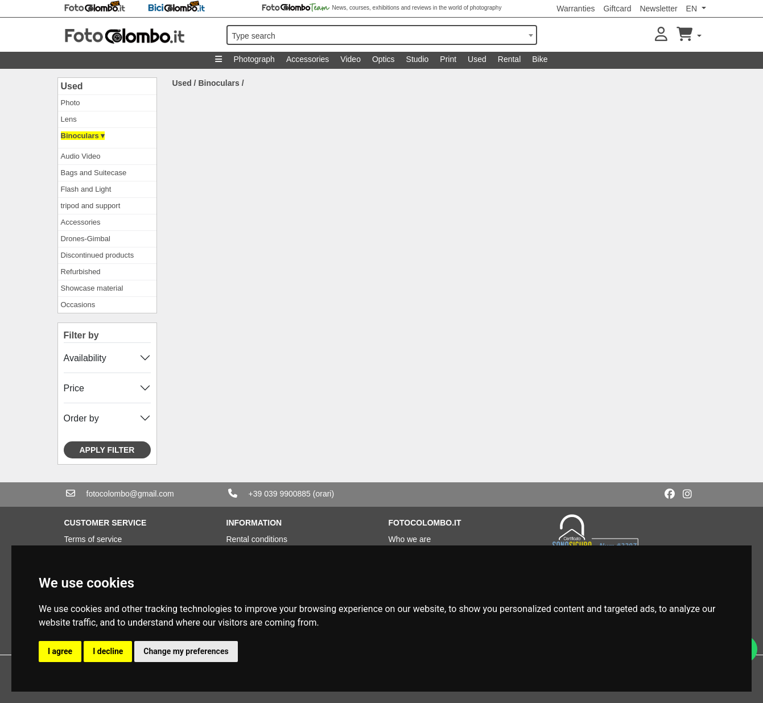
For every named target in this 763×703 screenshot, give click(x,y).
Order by (81, 418)
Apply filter (107, 449)
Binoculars (218, 83)
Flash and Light (86, 189)
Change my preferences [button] (185, 651)
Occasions (78, 304)
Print (448, 59)
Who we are (410, 539)
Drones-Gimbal (85, 238)
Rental (509, 59)
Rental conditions (256, 539)
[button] (661, 35)
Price (74, 388)
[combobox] (381, 35)
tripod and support (91, 205)
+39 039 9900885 (280, 493)
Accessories (307, 59)
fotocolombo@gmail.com (130, 493)
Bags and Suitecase (94, 172)
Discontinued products (97, 255)
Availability (85, 358)
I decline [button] (108, 651)
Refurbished (81, 271)
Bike (539, 59)
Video (350, 59)
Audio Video (81, 156)
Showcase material (92, 288)
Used (477, 59)
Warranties (575, 8)
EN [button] (692, 8)
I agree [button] (60, 651)
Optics (383, 59)
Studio (417, 59)
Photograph (253, 59)
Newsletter (658, 8)
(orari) (323, 493)
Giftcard (617, 8)
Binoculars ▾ (83, 135)
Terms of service (93, 539)
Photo (70, 102)
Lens (69, 119)
